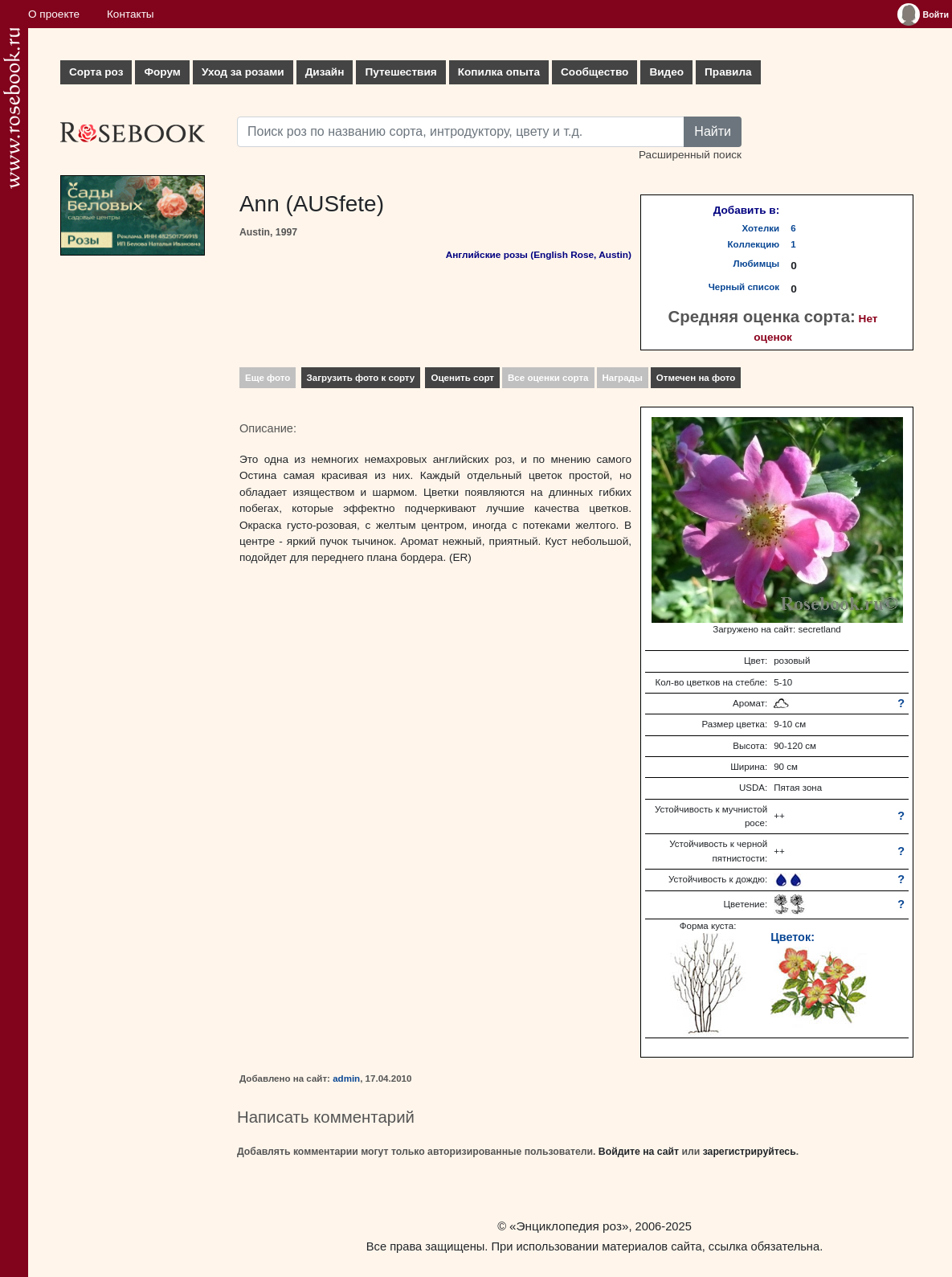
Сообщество (594, 72)
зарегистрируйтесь (749, 1151)
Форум (162, 72)
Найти (712, 131)
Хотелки (761, 228)
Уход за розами (243, 72)
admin (346, 1078)
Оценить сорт (462, 378)
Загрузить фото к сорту (361, 378)
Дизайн (325, 72)
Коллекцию (754, 244)
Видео (666, 72)
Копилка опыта (499, 72)
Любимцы (756, 263)
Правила (728, 72)
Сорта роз (96, 72)
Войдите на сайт (639, 1151)
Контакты (130, 14)
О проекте (54, 14)
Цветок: (792, 937)
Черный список (744, 287)
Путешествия (400, 72)
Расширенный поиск (690, 155)
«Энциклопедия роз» (568, 1226)
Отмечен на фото (696, 378)
